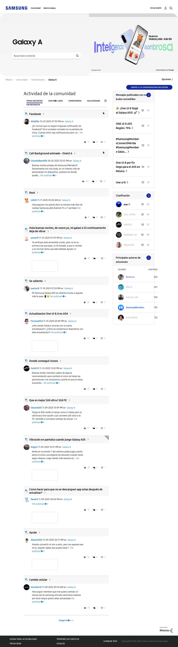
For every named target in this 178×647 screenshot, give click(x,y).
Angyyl (34, 447)
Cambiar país (110, 641)
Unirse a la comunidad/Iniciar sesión (149, 87)
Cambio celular (38, 579)
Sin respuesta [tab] (33, 105)
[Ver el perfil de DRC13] (129, 287)
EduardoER (36, 407)
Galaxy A (69, 121)
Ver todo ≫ (133, 95)
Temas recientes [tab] (34, 101)
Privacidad (15, 643)
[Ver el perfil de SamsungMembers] (135, 307)
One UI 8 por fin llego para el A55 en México (128, 167)
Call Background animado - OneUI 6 (50, 153)
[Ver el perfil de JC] (129, 204)
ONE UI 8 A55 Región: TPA (124, 126)
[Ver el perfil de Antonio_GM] (132, 297)
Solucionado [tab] (93, 101)
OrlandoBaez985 (39, 160)
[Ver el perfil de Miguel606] (129, 245)
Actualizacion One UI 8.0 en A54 (48, 313)
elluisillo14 (36, 587)
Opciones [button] (166, 79)
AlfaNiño (35, 121)
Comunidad (36, 8)
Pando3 (34, 499)
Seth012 (35, 368)
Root (32, 192)
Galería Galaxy (49, 8)
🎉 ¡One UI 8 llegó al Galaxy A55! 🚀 (127, 110)
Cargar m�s (65, 620)
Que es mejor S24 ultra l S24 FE (48, 400)
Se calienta (36, 281)
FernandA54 (37, 321)
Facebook (35, 114)
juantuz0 (35, 288)
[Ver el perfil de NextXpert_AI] (130, 234)
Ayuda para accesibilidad (23, 639)
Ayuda (33, 532)
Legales (61, 643)
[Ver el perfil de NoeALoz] (130, 277)
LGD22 (34, 200)
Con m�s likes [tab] (55, 101)
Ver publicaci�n (48, 175)
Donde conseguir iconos (43, 361)
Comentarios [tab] (74, 101)
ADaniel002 (36, 540)
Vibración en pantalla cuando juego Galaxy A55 (57, 439)
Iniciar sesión (155, 8)
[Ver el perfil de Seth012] (128, 224)
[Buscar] (47, 56)
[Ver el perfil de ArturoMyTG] (132, 317)
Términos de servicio (68, 639)
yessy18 (34, 237)
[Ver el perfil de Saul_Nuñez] (129, 214)
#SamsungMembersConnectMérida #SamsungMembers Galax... (127, 145)
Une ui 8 (121, 182)
